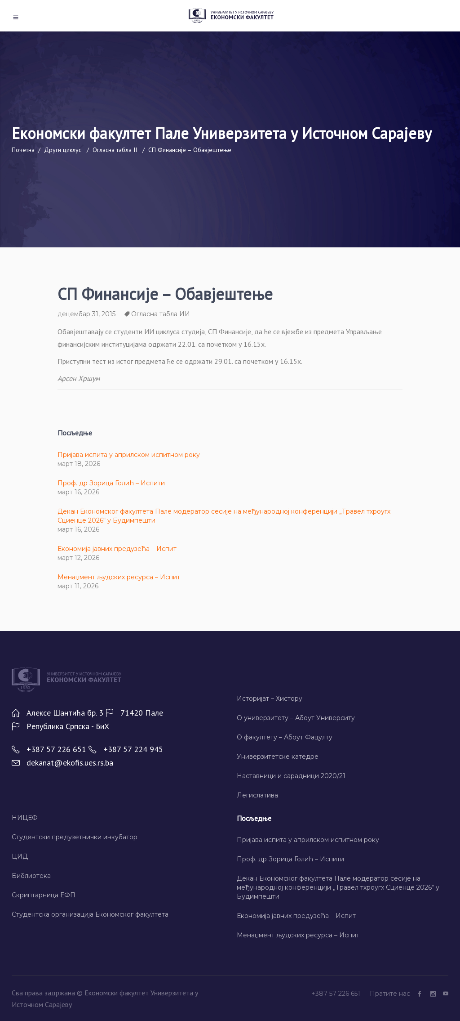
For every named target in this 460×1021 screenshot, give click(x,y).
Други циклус (62, 150)
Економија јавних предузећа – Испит (117, 549)
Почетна (23, 150)
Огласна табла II (115, 150)
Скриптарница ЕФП (43, 895)
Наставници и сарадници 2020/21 (291, 776)
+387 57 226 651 (336, 994)
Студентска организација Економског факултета (90, 914)
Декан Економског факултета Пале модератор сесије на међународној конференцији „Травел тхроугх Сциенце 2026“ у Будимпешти (338, 887)
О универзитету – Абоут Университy (296, 718)
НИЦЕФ (25, 818)
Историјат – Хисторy (269, 698)
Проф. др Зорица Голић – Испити (111, 483)
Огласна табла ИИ (160, 314)
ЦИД (20, 856)
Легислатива (257, 795)
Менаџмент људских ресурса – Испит (119, 577)
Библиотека (31, 876)
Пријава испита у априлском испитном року (129, 455)
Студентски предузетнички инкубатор (74, 837)
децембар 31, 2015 (86, 314)
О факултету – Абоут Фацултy (284, 737)
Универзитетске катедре (277, 756)
